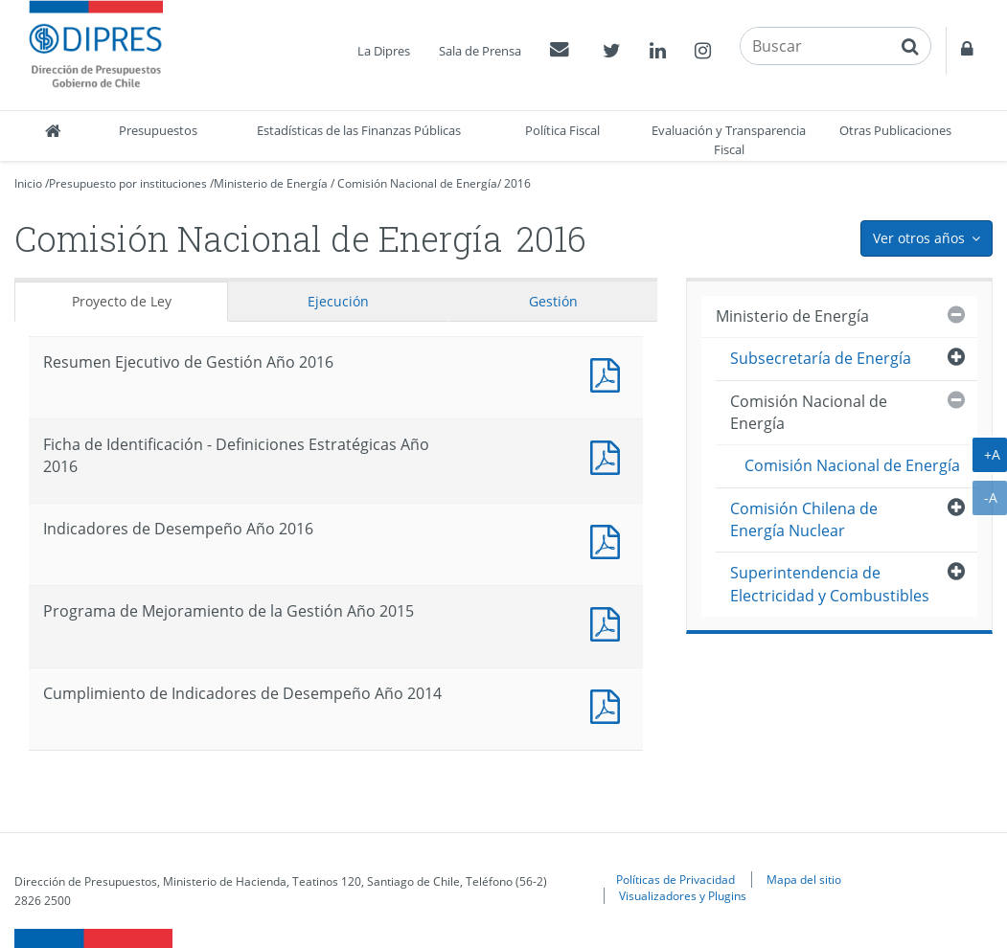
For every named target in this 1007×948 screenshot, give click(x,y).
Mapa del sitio (804, 879)
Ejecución (338, 301)
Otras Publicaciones (895, 130)
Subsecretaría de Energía (820, 358)
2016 (517, 183)
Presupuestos (158, 130)
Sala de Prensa (480, 50)
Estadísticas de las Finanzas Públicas (359, 130)
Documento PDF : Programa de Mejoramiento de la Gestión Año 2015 (609, 621)
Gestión (553, 301)
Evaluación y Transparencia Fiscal (729, 140)
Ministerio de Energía (271, 183)
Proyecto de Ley (122, 301)
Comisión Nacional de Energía (417, 183)
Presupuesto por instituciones (128, 183)
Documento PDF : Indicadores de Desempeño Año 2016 (609, 539)
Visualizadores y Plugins (682, 895)
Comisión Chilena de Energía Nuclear (804, 519)
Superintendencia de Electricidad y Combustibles (829, 583)
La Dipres (383, 50)
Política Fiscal (562, 130)
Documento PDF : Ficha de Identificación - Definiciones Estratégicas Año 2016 (609, 455)
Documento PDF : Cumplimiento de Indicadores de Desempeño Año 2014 (609, 704)
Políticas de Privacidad (675, 879)
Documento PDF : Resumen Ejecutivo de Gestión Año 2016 (609, 373)
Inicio (28, 183)
